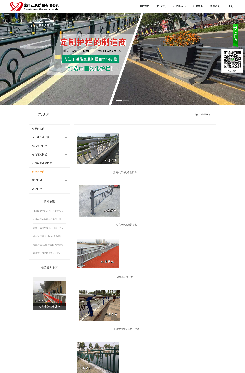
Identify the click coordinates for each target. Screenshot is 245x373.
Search (231, 6)
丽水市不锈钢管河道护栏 (192, 224)
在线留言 (177, 338)
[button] (62, 291)
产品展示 (178, 6)
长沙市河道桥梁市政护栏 (98, 224)
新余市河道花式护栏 (144, 224)
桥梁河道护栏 (39, 171)
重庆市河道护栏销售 (144, 277)
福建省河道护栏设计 (192, 277)
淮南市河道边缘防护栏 (98, 172)
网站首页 (144, 6)
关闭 (240, 48)
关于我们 (161, 6)
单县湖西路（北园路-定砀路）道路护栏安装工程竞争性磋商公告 (49, 236)
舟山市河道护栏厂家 (97, 277)
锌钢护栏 (37, 189)
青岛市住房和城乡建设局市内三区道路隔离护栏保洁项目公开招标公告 (49, 253)
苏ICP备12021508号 (56, 369)
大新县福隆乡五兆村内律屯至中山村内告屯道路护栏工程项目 (49, 228)
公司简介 (158, 332)
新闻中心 (198, 6)
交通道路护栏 (39, 128)
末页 (178, 290)
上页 (93, 290)
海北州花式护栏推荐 (49, 306)
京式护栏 (37, 180)
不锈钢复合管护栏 (42, 163)
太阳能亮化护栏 (41, 137)
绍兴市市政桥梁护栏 (144, 172)
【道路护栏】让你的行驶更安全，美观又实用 (49, 211)
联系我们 (215, 6)
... (152, 290)
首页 (197, 114)
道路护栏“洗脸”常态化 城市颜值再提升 (49, 244)
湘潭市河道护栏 (192, 172)
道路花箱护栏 (39, 154)
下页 (166, 290)
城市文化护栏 (39, 146)
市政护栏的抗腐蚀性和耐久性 (47, 219)
